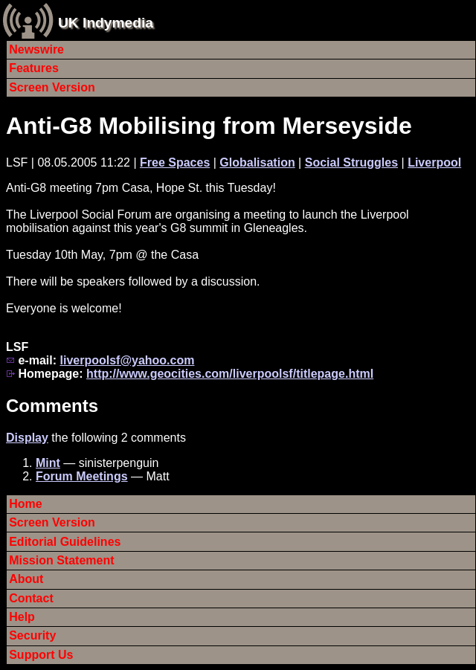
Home (25, 503)
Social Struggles (351, 162)
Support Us (41, 654)
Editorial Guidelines (64, 541)
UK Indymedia (105, 22)
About (26, 579)
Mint (48, 463)
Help (22, 617)
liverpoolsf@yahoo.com (127, 360)
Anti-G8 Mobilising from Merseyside (209, 125)
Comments (52, 406)
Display (27, 437)
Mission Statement (61, 560)
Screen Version (52, 87)
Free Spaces (175, 162)
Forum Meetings (82, 476)
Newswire (36, 49)
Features (34, 68)
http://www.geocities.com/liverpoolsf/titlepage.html (229, 373)
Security (32, 635)
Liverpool (434, 162)
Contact (31, 598)
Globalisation (257, 162)
